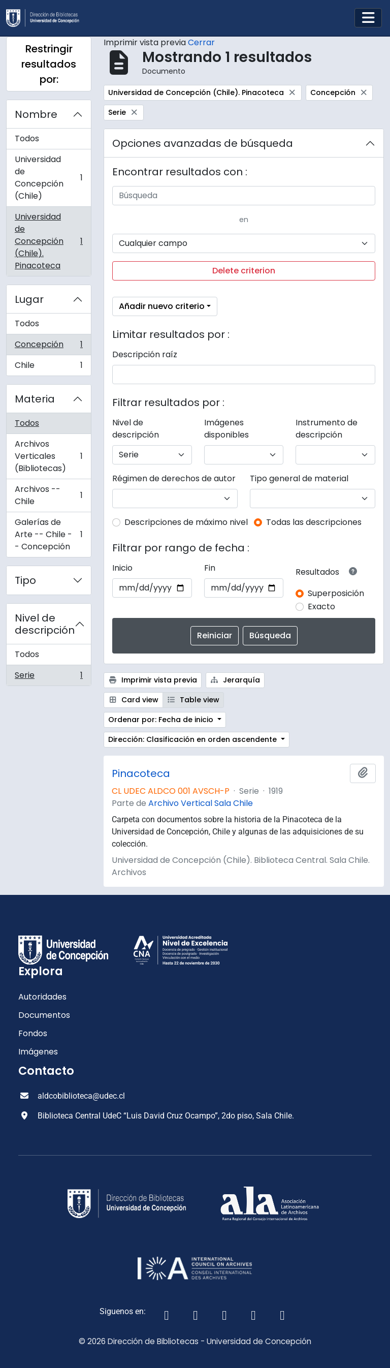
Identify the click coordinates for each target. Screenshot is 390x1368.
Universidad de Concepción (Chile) (48, 177)
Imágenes (38, 1052)
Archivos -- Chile (48, 495)
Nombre (36, 114)
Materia (35, 399)
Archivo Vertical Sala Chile (200, 803)
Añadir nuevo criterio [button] (162, 306)
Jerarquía (235, 680)
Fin (209, 568)
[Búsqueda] (243, 195)
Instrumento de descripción (327, 429)
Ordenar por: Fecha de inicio (161, 719)
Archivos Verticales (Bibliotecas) (48, 456)
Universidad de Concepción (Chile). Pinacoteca (48, 241)
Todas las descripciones (314, 522)
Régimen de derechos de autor (174, 478)
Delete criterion (243, 270)
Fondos (32, 1033)
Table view (193, 700)
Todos (27, 138)
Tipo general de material (299, 478)
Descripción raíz (144, 354)
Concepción (48, 346)
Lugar (29, 299)
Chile (48, 367)
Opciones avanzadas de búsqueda (202, 143)
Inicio (122, 568)
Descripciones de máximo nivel (186, 522)
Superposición (336, 593)
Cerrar (201, 42)
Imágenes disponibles (226, 429)
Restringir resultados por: (48, 64)
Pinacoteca (141, 773)
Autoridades (42, 997)
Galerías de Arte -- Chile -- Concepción (48, 534)
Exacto (321, 606)
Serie (48, 677)
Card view (133, 700)
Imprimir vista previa (152, 680)
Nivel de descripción (45, 624)
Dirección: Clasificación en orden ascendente (193, 739)
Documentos (44, 1015)
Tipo (25, 580)
